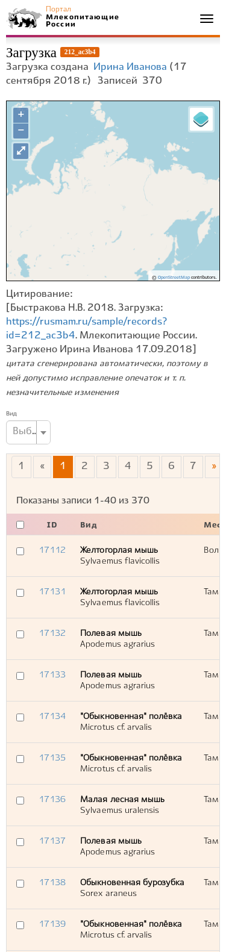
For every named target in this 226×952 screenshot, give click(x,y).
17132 (52, 633)
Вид (11, 414)
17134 (52, 716)
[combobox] (28, 432)
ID (52, 525)
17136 (52, 799)
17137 (52, 841)
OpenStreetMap (174, 277)
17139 (52, 924)
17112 (52, 550)
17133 (52, 675)
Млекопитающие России (82, 21)
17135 (52, 758)
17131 (52, 592)
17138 (52, 883)
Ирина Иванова (130, 67)
